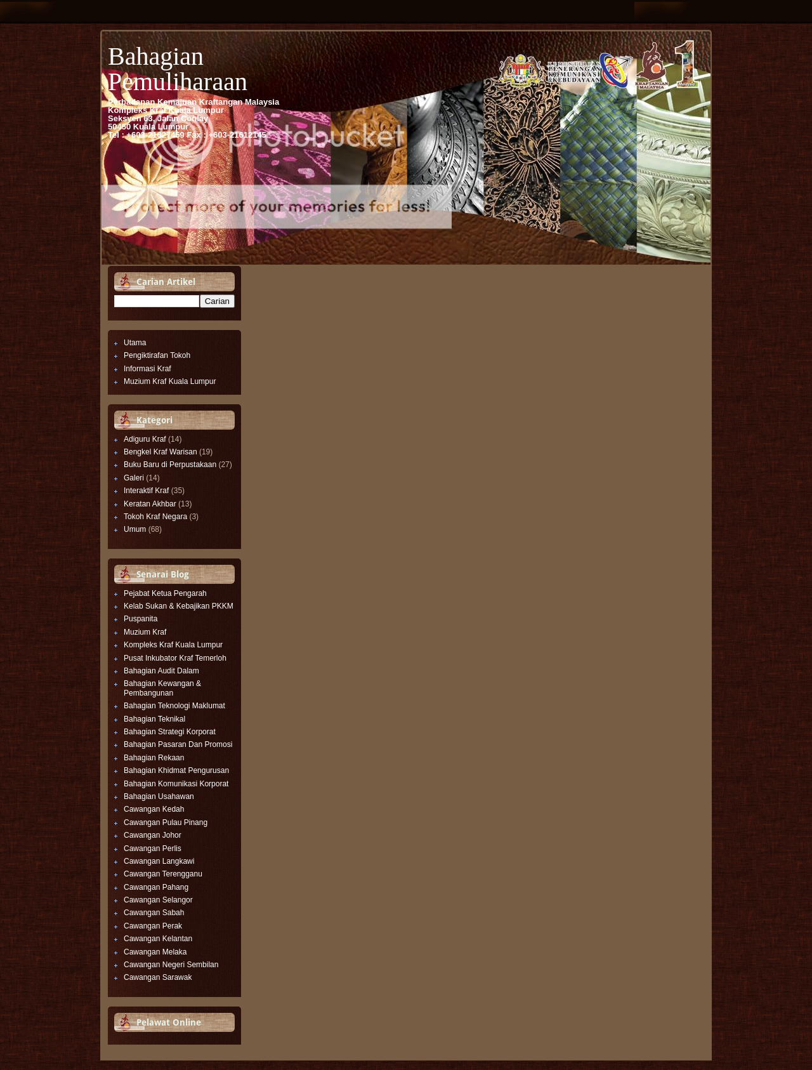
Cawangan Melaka (155, 952)
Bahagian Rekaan (154, 757)
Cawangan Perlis (152, 848)
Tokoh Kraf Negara (155, 516)
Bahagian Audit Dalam (161, 670)
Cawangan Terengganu (163, 873)
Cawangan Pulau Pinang (165, 822)
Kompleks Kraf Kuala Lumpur (173, 644)
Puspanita (140, 618)
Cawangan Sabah (154, 912)
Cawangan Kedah (154, 809)
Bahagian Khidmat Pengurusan (176, 770)
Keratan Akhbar (150, 503)
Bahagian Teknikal (154, 719)
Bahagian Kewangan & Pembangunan (162, 688)
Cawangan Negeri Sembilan (171, 964)
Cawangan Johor (152, 835)
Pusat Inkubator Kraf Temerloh (175, 658)
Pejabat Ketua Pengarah (165, 593)
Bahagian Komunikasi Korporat (176, 783)
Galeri (134, 477)
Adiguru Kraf (145, 439)
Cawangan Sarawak (158, 977)
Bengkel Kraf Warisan (160, 451)
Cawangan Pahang (156, 887)
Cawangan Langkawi (159, 861)
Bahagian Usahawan (159, 796)
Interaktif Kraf (146, 490)
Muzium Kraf (145, 632)
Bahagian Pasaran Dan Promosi (178, 744)
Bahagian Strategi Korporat (170, 731)
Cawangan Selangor (158, 899)
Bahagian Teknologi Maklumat (174, 705)
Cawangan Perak (153, 925)
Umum (135, 529)
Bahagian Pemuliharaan (177, 69)
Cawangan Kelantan (158, 938)
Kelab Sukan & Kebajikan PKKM (178, 606)
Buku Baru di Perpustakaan (170, 464)
